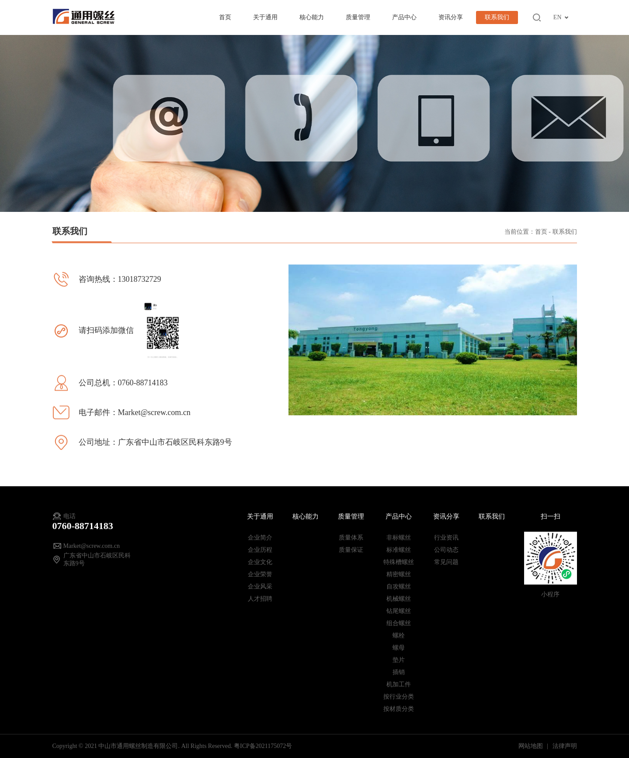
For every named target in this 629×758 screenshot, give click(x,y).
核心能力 (311, 17)
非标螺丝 (398, 537)
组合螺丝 (398, 623)
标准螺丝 (398, 550)
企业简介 (260, 537)
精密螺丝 (398, 574)
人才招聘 (260, 598)
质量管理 (358, 17)
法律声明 (565, 746)
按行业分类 (398, 696)
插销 (399, 672)
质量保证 (351, 550)
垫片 (399, 660)
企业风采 (260, 586)
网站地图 (531, 746)
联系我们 (497, 17)
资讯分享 (450, 17)
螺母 (399, 647)
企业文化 (260, 562)
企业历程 (260, 550)
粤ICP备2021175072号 (263, 746)
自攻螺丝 (398, 586)
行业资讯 (446, 537)
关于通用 (265, 17)
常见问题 (446, 562)
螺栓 (399, 635)
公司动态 (446, 550)
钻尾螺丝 (398, 611)
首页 (225, 17)
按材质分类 (398, 709)
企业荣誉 (260, 574)
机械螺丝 (398, 598)
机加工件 (398, 684)
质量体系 (351, 537)
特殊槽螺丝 (398, 562)
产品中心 (404, 17)
